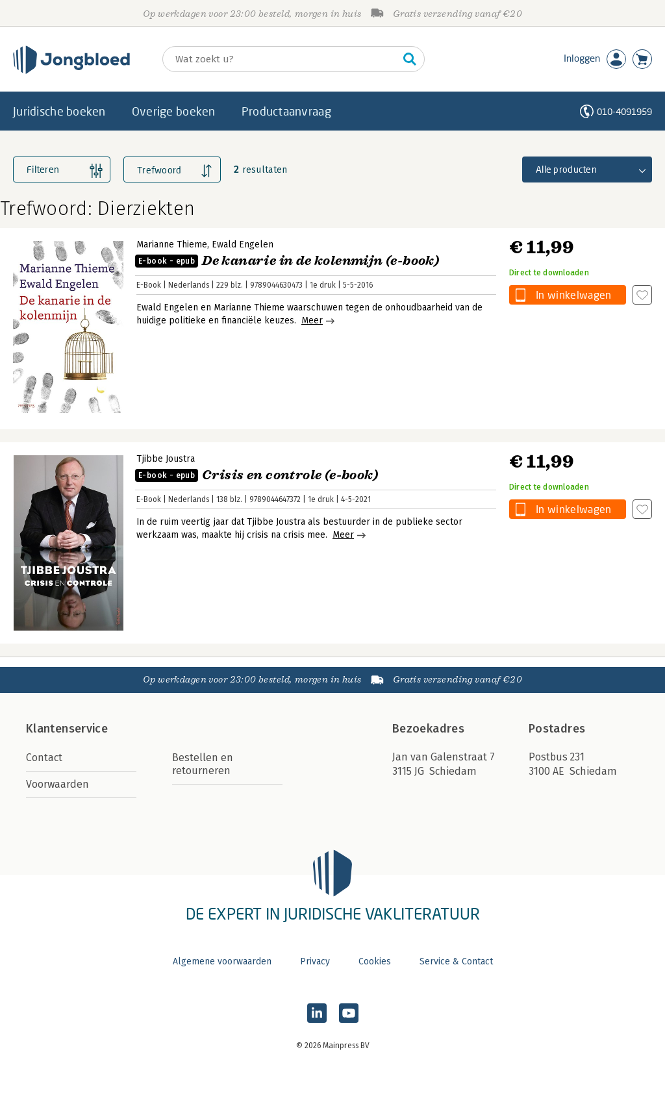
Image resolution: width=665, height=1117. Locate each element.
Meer (312, 320)
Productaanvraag (286, 111)
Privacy (315, 961)
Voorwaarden (57, 784)
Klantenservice (67, 729)
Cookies (374, 961)
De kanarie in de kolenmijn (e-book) (287, 261)
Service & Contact (456, 961)
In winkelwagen (573, 294)
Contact (44, 757)
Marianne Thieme (171, 244)
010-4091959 (624, 111)
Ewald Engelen (242, 244)
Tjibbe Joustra (165, 458)
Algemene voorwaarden (222, 961)
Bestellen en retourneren (202, 764)
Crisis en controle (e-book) (256, 475)
